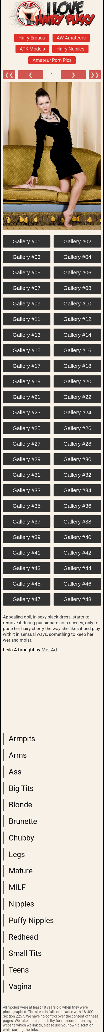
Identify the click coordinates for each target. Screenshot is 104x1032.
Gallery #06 (77, 272)
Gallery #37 (26, 521)
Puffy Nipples (31, 920)
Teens (19, 969)
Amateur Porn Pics (52, 60)
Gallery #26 (77, 428)
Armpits (22, 738)
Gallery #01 (26, 241)
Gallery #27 (26, 444)
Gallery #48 (77, 599)
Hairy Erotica (31, 38)
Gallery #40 (77, 537)
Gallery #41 (26, 553)
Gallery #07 (26, 288)
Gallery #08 (77, 288)
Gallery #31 (26, 475)
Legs (17, 854)
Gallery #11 (26, 319)
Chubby (21, 837)
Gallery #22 (77, 397)
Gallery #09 (26, 303)
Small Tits (25, 953)
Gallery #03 (26, 257)
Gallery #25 (26, 428)
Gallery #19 (26, 381)
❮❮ (9, 75)
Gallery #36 (77, 506)
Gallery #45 (26, 584)
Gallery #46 (77, 584)
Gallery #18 (77, 366)
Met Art (49, 649)
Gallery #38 (77, 521)
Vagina (20, 986)
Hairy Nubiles (70, 49)
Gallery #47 (26, 599)
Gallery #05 (26, 272)
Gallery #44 (77, 568)
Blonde (20, 804)
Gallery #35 (26, 506)
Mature (21, 870)
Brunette (23, 821)
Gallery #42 (77, 553)
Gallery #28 (77, 444)
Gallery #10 (77, 303)
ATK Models (32, 49)
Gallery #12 (77, 319)
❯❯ (94, 75)
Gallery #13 (26, 335)
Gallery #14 (77, 335)
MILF (17, 887)
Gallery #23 (26, 412)
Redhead (23, 937)
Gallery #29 (26, 459)
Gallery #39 (26, 537)
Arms (18, 755)
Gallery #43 (26, 568)
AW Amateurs (71, 38)
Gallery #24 (77, 412)
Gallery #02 (77, 241)
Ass (15, 771)
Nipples (21, 903)
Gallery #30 (77, 459)
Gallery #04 (77, 257)
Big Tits (21, 788)
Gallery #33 (26, 490)
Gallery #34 (77, 490)
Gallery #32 (77, 475)
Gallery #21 (26, 397)
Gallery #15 (26, 350)
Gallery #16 (77, 350)
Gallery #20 (77, 381)
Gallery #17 (26, 366)
